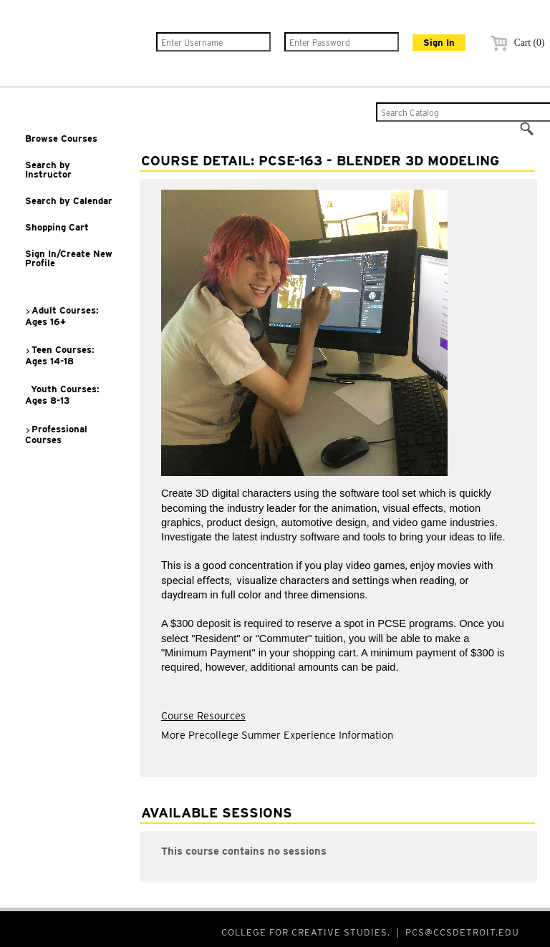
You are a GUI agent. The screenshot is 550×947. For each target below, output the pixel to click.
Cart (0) (515, 42)
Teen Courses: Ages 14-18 (59, 355)
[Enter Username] (213, 42)
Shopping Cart (57, 227)
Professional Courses (55, 435)
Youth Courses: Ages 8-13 (62, 395)
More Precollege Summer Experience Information (277, 735)
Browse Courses (61, 138)
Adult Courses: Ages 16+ (61, 316)
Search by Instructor (48, 170)
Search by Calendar (68, 200)
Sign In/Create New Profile (68, 258)
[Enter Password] (341, 42)
